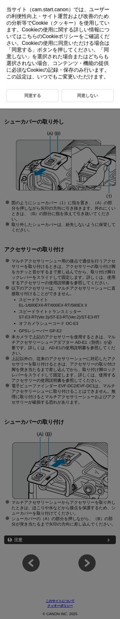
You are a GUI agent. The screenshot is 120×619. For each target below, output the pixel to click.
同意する (22, 49)
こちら (29, 36)
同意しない (87, 95)
